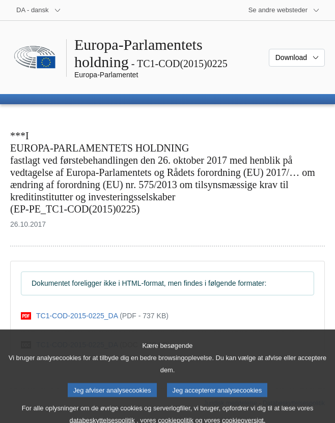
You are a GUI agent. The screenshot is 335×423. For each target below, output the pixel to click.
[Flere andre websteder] (284, 10)
